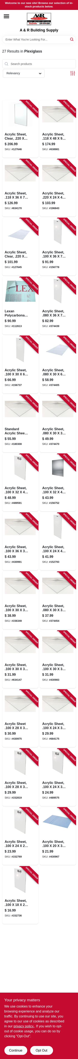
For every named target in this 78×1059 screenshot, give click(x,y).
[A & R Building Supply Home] (39, 19)
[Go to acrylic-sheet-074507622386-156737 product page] (20, 364)
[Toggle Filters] (72, 73)
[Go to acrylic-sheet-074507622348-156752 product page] (58, 482)
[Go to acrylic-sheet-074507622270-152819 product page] (20, 777)
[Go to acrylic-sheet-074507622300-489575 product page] (58, 777)
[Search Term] (39, 39)
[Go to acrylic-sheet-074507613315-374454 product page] (58, 600)
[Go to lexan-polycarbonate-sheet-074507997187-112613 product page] (20, 305)
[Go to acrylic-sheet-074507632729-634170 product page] (20, 188)
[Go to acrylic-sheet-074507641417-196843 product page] (58, 188)
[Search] (72, 39)
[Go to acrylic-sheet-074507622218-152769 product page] (20, 836)
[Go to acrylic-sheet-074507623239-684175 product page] (58, 718)
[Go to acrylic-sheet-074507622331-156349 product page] (20, 600)
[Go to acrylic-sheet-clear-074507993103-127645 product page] (20, 247)
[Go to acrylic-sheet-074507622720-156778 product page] (58, 247)
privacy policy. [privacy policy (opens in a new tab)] (24, 1026)
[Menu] (6, 16)
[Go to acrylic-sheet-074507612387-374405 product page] (58, 364)
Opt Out (41, 1050)
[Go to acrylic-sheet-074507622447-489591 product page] (20, 482)
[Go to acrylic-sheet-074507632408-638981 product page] (58, 129)
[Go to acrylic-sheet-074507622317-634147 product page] (20, 659)
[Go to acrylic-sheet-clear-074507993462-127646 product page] (20, 129)
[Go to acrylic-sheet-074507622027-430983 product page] (58, 659)
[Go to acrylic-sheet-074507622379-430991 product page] (20, 541)
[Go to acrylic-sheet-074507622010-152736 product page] (20, 895)
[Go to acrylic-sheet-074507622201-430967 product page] (58, 836)
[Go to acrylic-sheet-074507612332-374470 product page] (58, 423)
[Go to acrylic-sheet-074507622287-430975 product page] (20, 718)
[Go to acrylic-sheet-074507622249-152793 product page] (58, 541)
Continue (15, 1050)
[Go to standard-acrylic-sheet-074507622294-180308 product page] (20, 423)
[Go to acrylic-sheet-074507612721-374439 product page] (58, 305)
